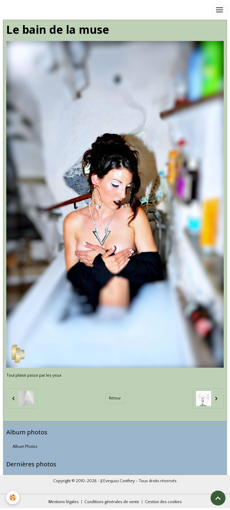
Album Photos (25, 446)
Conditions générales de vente (111, 502)
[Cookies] (12, 497)
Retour (115, 398)
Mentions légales (64, 502)
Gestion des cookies (163, 502)
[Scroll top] (218, 498)
